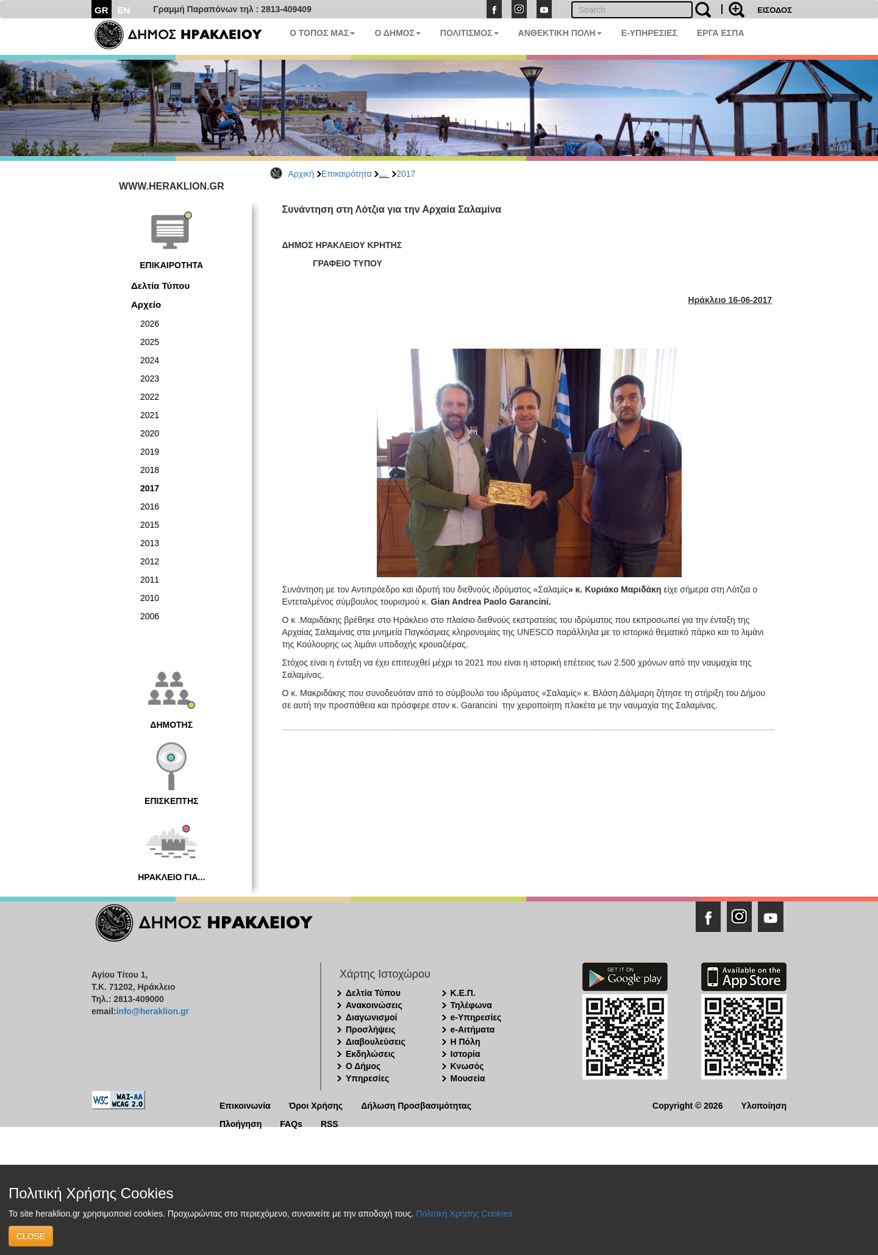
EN (124, 10)
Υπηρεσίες (367, 1078)
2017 (405, 174)
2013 (149, 543)
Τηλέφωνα (471, 1005)
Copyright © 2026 (687, 1105)
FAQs (291, 1123)
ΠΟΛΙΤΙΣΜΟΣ (469, 33)
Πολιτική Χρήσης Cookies (464, 1213)
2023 (149, 378)
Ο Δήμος (363, 1066)
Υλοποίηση (764, 1105)
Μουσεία (468, 1078)
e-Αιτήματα (473, 1029)
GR (102, 10)
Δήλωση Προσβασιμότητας (416, 1105)
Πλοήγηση (241, 1123)
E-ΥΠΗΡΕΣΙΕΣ (649, 33)
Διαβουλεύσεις (375, 1042)
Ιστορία (465, 1054)
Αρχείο (146, 304)
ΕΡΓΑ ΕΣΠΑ (720, 33)
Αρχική (301, 174)
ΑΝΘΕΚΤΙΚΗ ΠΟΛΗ (560, 33)
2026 (149, 324)
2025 (149, 342)
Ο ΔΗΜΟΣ (397, 33)
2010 (149, 598)
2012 (149, 561)
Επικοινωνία (245, 1105)
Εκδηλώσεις (370, 1054)
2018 (149, 470)
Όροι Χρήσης (316, 1105)
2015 (149, 525)
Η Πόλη (465, 1042)
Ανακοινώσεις (374, 1005)
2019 (149, 452)
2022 (149, 397)
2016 (149, 506)
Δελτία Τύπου (160, 285)
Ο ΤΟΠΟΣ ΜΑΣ (322, 33)
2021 (149, 415)
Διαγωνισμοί (371, 1017)
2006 (149, 616)
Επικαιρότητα (346, 174)
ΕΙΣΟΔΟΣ (774, 10)
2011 (149, 580)
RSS (329, 1123)
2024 (149, 360)
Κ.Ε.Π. (463, 993)
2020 (149, 433)
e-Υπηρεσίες (476, 1017)
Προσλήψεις (371, 1029)
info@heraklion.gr (152, 1011)
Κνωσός (467, 1066)
